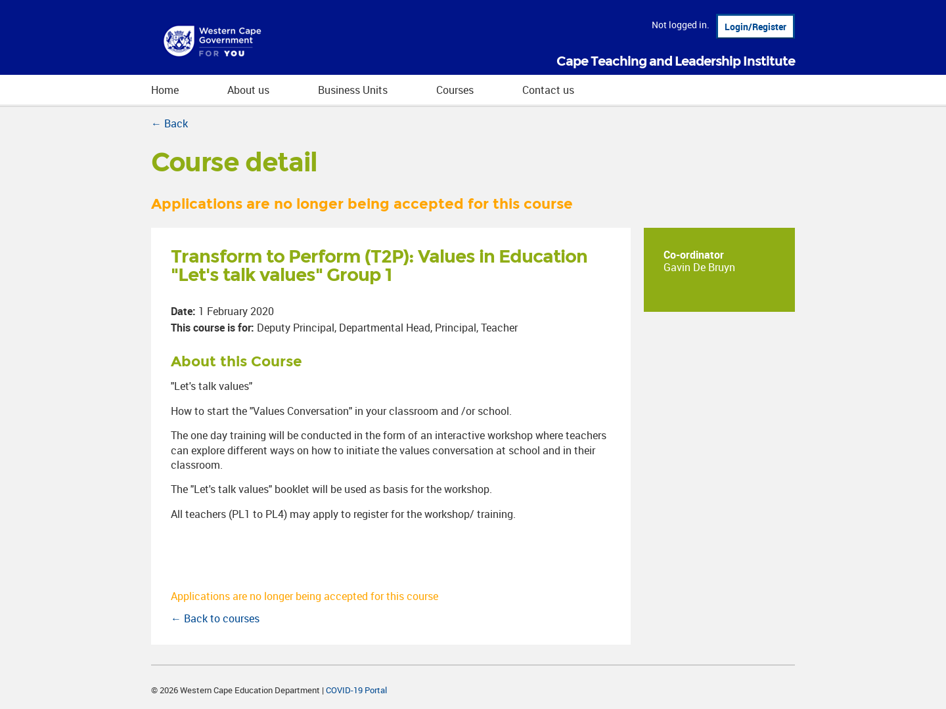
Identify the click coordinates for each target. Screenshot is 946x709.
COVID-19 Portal (356, 690)
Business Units (353, 90)
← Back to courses (215, 618)
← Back (169, 123)
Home (165, 90)
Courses (455, 90)
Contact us (548, 90)
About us (248, 90)
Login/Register (755, 26)
